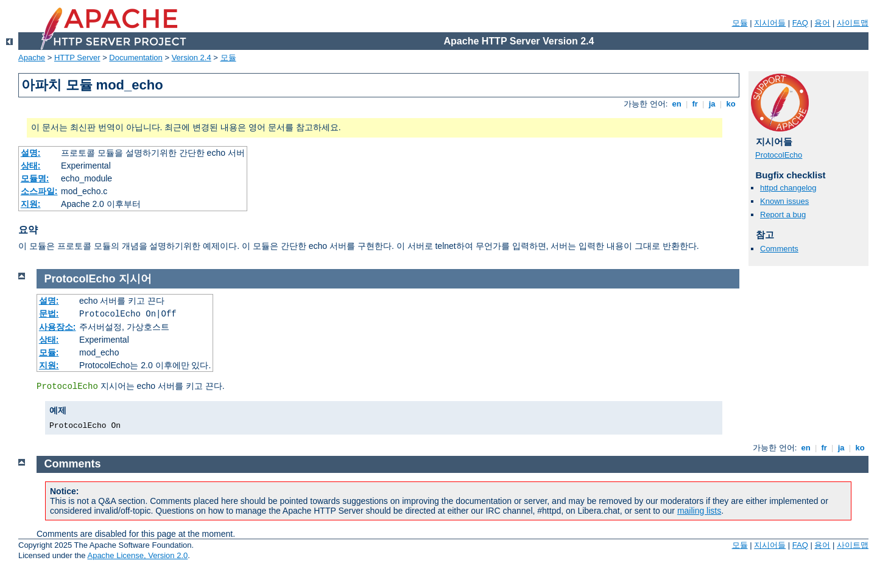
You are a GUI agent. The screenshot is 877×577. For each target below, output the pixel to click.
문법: (49, 313)
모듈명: (35, 178)
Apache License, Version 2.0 (137, 555)
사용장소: (57, 327)
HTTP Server (77, 57)
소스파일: (39, 191)
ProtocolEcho (778, 154)
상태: (31, 165)
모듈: (49, 352)
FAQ (800, 22)
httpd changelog (788, 187)
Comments (779, 248)
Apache (31, 57)
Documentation (135, 57)
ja (711, 103)
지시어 (135, 279)
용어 (822, 22)
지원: (31, 204)
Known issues (784, 201)
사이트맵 (852, 22)
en (676, 103)
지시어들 (770, 22)
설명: (31, 153)
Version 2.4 (191, 57)
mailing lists (699, 511)
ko (731, 103)
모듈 (740, 22)
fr (695, 103)
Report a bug (783, 214)
